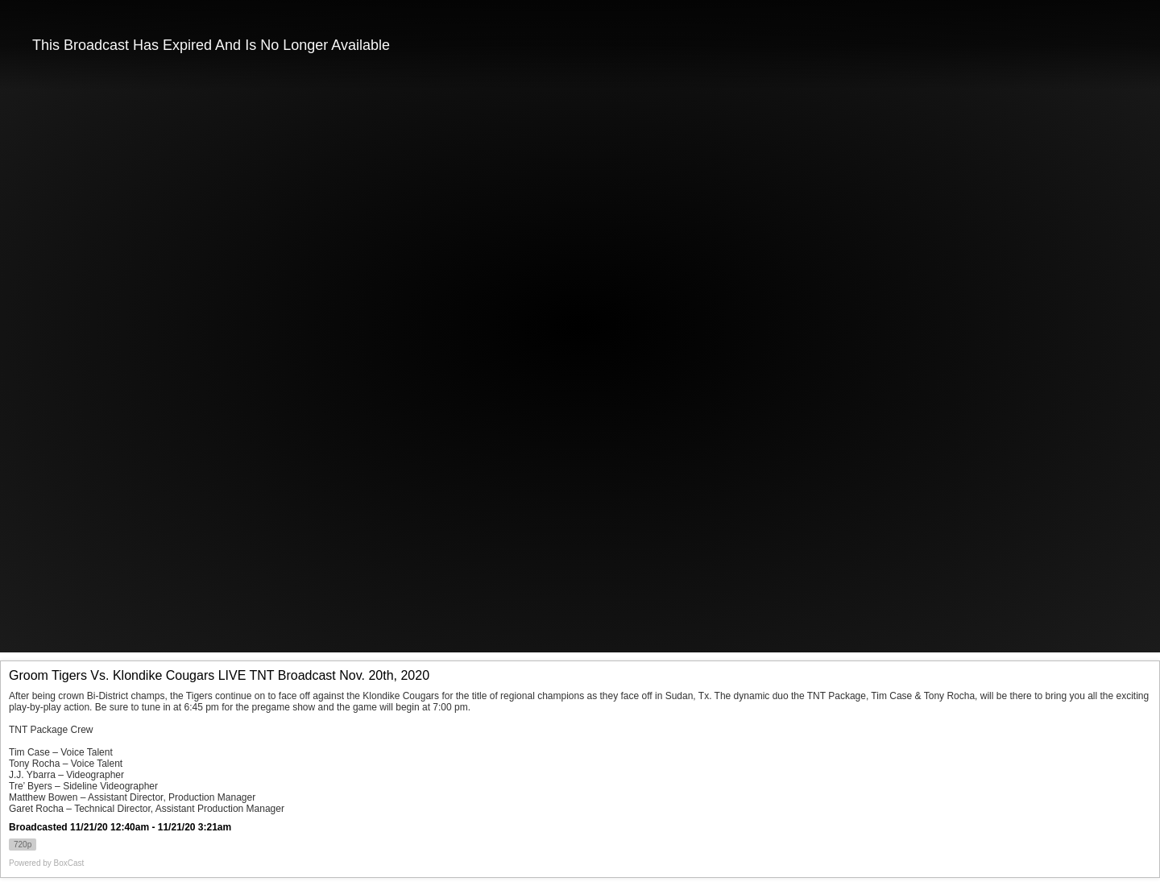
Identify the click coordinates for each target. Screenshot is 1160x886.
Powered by (46, 863)
